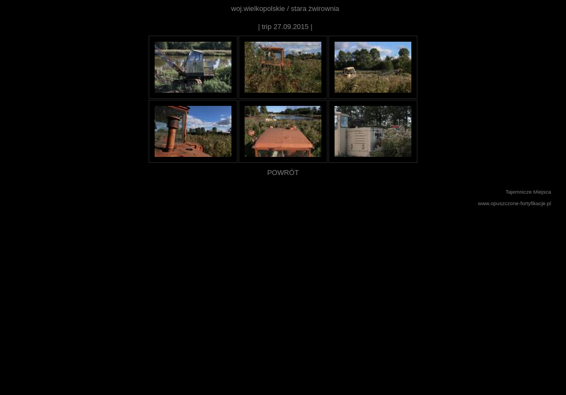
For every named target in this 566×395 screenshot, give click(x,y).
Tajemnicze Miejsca (528, 192)
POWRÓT (283, 172)
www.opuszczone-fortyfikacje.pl (514, 203)
